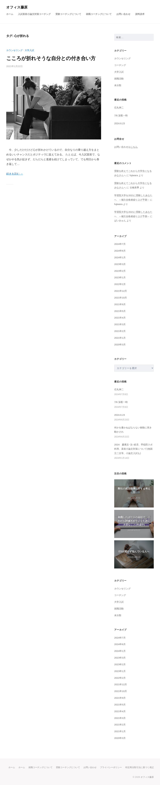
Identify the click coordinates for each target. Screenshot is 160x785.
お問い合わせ (123, 14)
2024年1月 (120, 257)
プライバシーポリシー (111, 767)
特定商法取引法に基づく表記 (139, 767)
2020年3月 (120, 344)
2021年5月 (120, 311)
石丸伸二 (119, 107)
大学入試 (29, 50)
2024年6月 (120, 250)
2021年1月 (120, 337)
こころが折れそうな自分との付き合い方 (50, 58)
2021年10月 (120, 297)
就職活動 (119, 78)
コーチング (120, 65)
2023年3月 (120, 264)
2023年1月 (120, 277)
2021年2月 (120, 331)
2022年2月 (120, 284)
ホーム (9, 14)
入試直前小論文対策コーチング (34, 14)
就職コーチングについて (99, 14)
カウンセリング (14, 50)
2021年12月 (120, 291)
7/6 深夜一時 (121, 115)
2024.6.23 (119, 123)
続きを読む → (14, 173)
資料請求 (140, 14)
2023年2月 (120, 271)
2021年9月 (120, 304)
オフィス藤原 (17, 7)
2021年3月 (120, 324)
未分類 (117, 85)
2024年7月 (120, 244)
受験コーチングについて (68, 14)
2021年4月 (120, 317)
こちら (134, 147)
